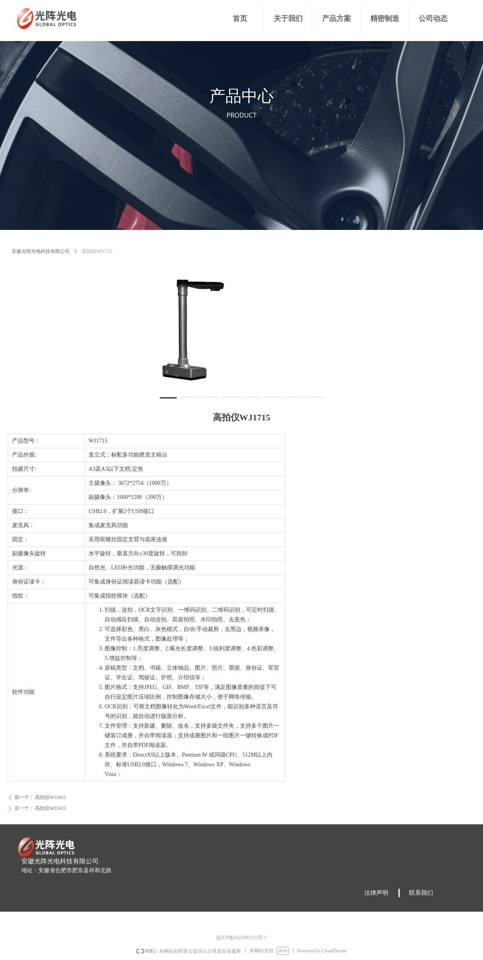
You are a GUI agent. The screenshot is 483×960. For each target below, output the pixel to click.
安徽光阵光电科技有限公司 (41, 251)
